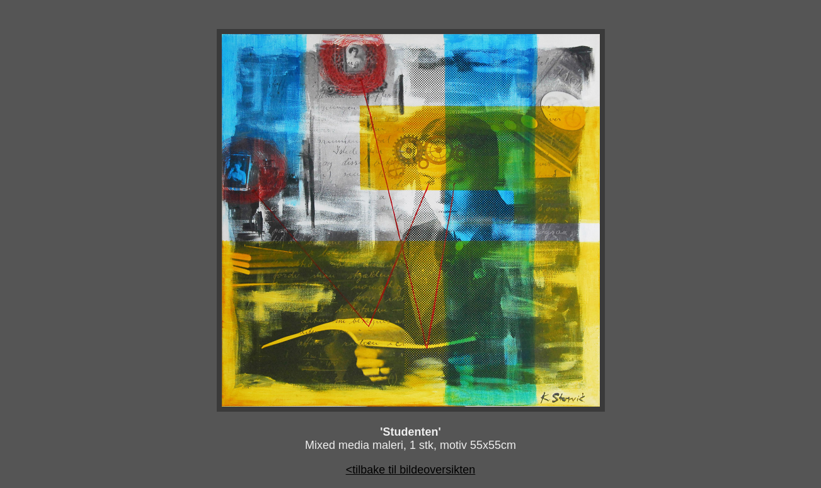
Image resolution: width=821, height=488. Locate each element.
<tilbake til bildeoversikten (411, 469)
